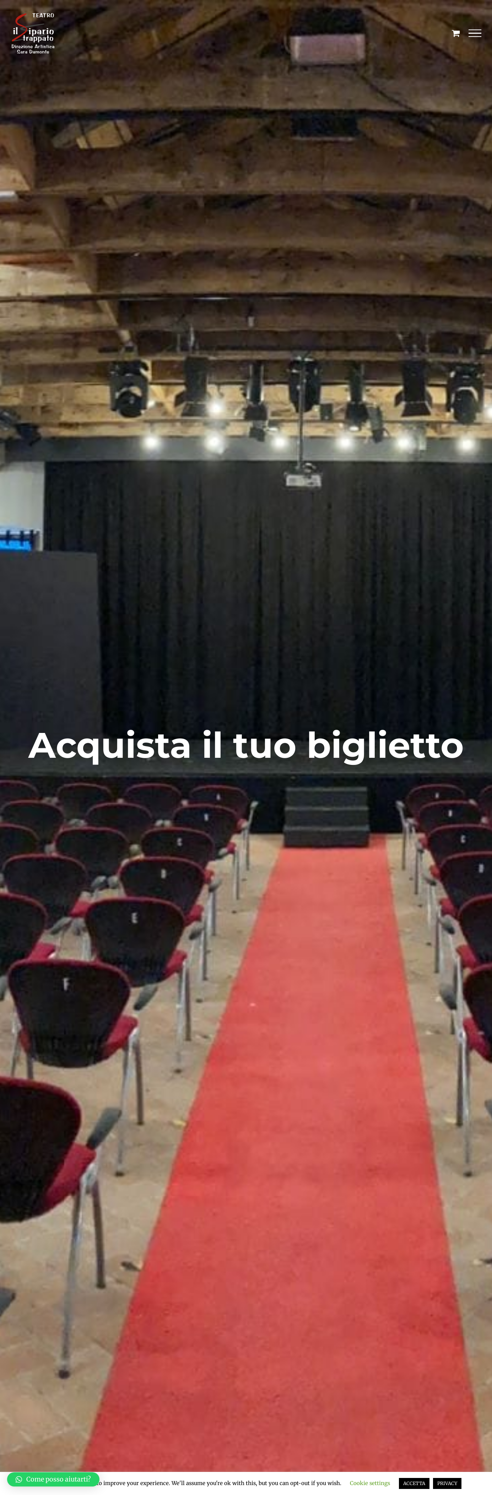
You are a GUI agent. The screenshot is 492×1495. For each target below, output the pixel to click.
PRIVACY (447, 1483)
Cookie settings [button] (370, 1483)
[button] (53, 1479)
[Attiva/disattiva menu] (475, 33)
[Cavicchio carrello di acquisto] (456, 33)
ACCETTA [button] (414, 1483)
